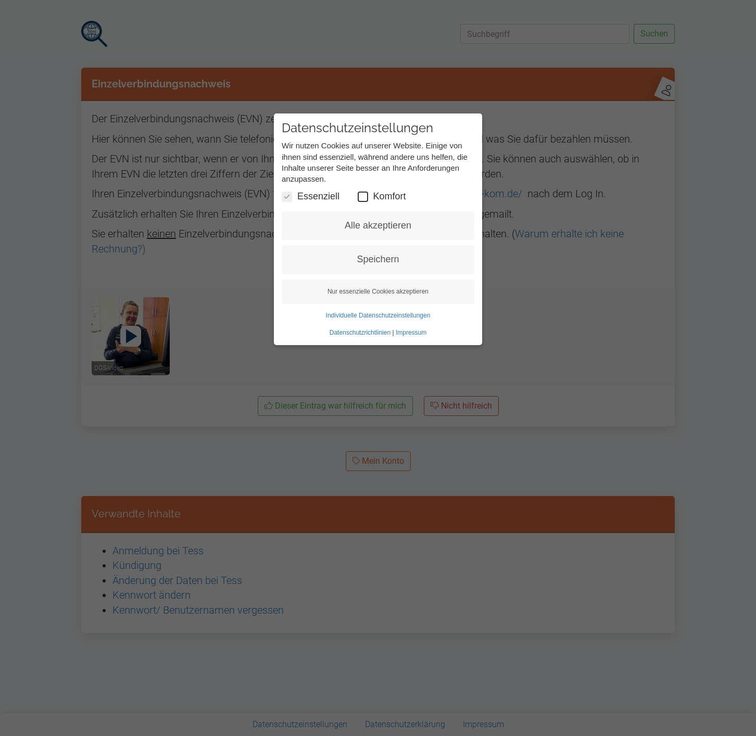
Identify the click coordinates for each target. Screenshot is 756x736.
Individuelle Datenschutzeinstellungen (378, 315)
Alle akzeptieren (378, 225)
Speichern (378, 259)
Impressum (411, 332)
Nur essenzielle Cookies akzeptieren (378, 291)
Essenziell (310, 196)
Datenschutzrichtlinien (360, 332)
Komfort (382, 196)
